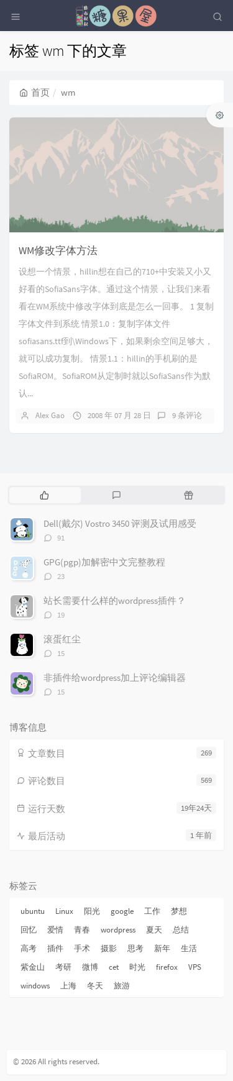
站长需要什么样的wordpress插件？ (114, 600)
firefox (167, 967)
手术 (82, 948)
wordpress (118, 929)
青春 (82, 929)
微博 (90, 967)
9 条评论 (187, 415)
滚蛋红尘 (62, 639)
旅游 (122, 985)
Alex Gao (50, 415)
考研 (63, 967)
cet (114, 967)
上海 (68, 985)
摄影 (109, 948)
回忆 (29, 929)
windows (35, 985)
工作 (152, 911)
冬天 (95, 985)
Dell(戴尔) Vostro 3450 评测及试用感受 (119, 523)
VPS (194, 967)
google (122, 911)
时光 (137, 967)
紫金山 (33, 967)
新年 (162, 948)
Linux (64, 911)
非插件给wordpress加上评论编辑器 (114, 677)
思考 (135, 948)
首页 (34, 92)
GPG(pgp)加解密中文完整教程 (104, 562)
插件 (55, 948)
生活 (189, 948)
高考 (29, 948)
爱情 (55, 929)
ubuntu (33, 911)
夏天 (154, 929)
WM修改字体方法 (58, 250)
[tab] (44, 495)
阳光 (92, 911)
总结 (181, 929)
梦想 (179, 911)
